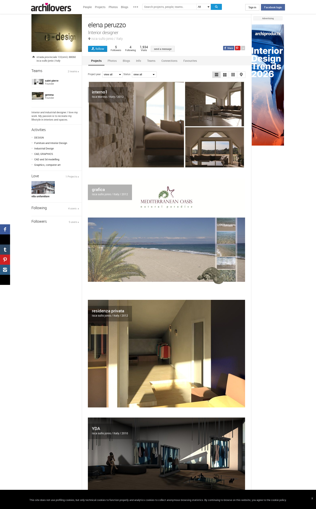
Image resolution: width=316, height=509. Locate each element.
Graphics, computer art (47, 165)
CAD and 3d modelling (46, 159)
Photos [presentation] (112, 61)
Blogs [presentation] (126, 61)
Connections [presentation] (169, 61)
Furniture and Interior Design (50, 143)
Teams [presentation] (151, 61)
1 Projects (71, 176)
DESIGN (39, 137)
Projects (100, 7)
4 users (72, 208)
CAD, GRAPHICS (43, 154)
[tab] (96, 60)
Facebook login (273, 7)
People (87, 7)
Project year (94, 74)
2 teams (72, 71)
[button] (216, 74)
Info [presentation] (138, 61)
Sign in (252, 7)
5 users (73, 222)
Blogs (124, 7)
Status (126, 74)
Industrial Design (44, 148)
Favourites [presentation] (190, 61)
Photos (113, 7)
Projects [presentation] (96, 61)
